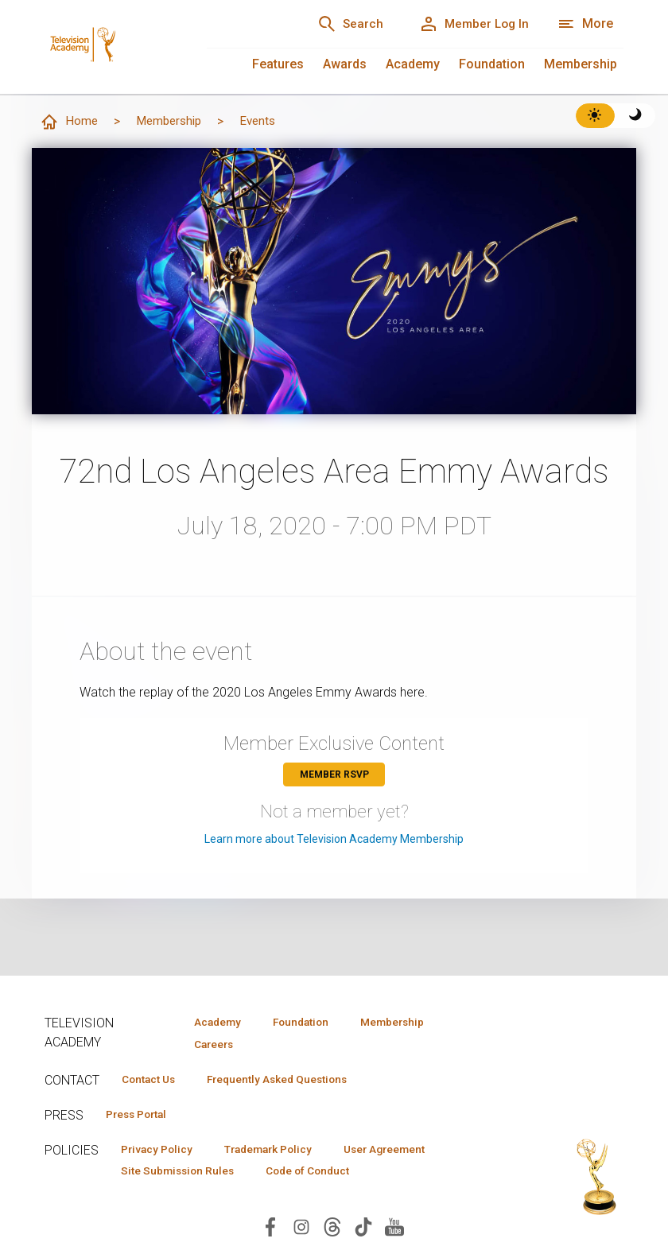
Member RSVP (334, 775)
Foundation (492, 64)
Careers (209, 1044)
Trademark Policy (281, 1152)
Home (69, 122)
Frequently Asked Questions (291, 1080)
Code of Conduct (322, 1175)
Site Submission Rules (182, 1175)
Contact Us (153, 1080)
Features (278, 64)
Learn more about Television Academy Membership (334, 839)
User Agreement (408, 1152)
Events (265, 121)
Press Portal (141, 1116)
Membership (580, 64)
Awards (345, 64)
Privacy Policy (161, 1152)
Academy (413, 64)
